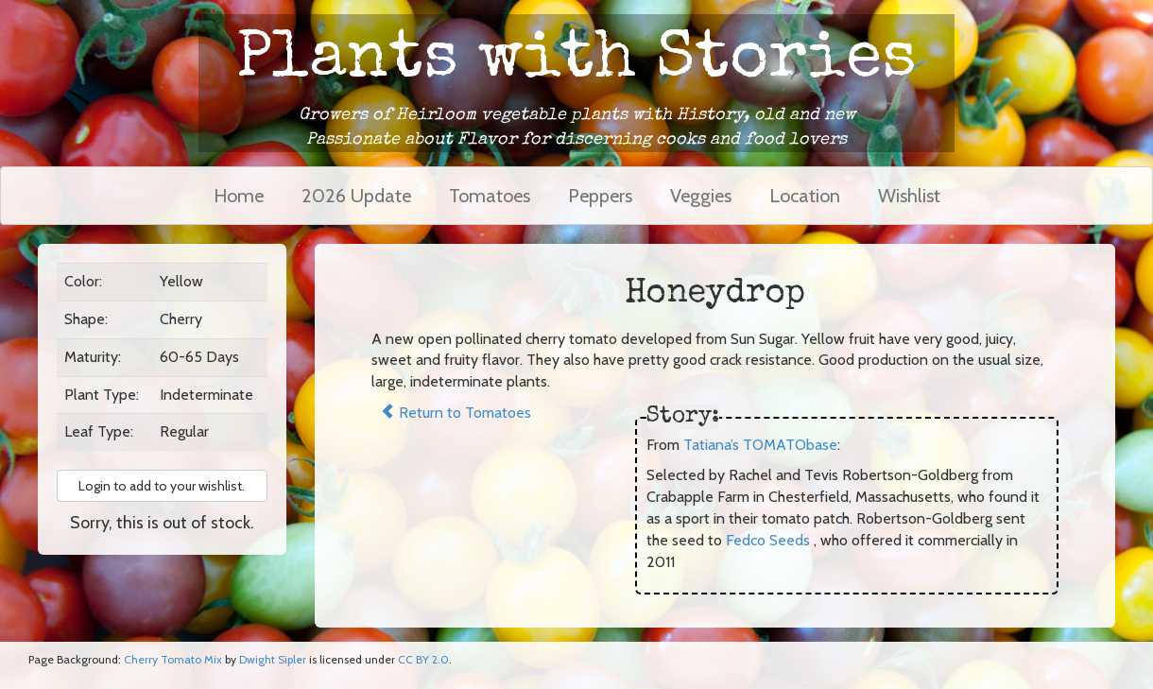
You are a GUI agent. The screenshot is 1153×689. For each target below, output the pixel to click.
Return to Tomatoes (455, 413)
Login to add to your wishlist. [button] (161, 485)
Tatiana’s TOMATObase (760, 445)
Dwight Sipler (272, 659)
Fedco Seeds (768, 540)
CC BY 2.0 (423, 659)
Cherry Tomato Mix (173, 659)
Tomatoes (489, 195)
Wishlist (909, 195)
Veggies (700, 195)
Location (804, 195)
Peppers (600, 195)
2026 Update (356, 195)
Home (239, 195)
